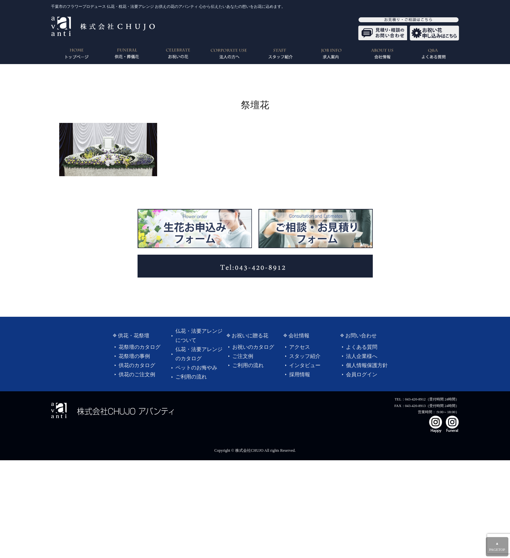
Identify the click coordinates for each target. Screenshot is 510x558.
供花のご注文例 (137, 374)
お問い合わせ (361, 335)
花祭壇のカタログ (139, 347)
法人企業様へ (361, 356)
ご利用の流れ (191, 377)
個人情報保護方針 (367, 365)
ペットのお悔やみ (196, 367)
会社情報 (298, 335)
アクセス (299, 347)
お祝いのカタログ (253, 347)
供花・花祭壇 (133, 335)
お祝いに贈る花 (250, 335)
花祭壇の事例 (134, 356)
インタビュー (305, 365)
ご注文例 (242, 356)
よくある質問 (361, 347)
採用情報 (299, 374)
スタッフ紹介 (305, 356)
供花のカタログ (137, 365)
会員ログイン (361, 374)
